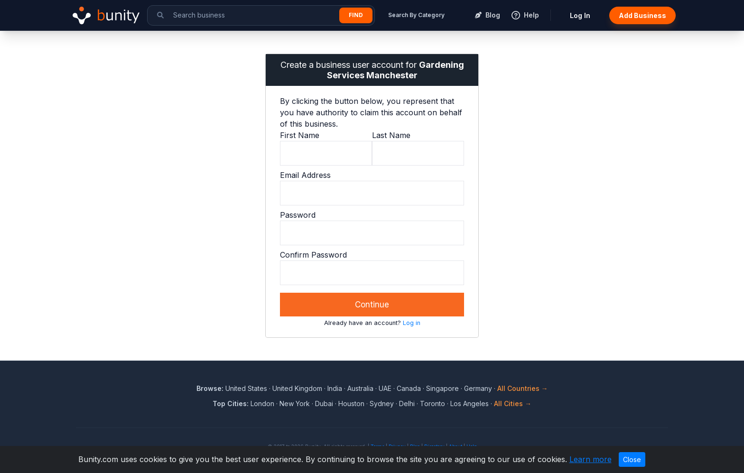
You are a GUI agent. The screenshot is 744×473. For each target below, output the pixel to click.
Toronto (432, 403)
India (334, 388)
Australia (360, 388)
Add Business (642, 15)
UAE (385, 388)
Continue (372, 304)
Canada (409, 388)
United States (246, 388)
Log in (411, 322)
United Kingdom (297, 388)
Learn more (590, 459)
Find (356, 15)
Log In (580, 15)
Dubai (324, 403)
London (262, 403)
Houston (351, 403)
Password (298, 215)
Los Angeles (469, 403)
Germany (478, 388)
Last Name (391, 135)
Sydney (382, 403)
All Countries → (522, 388)
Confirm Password (313, 255)
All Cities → (512, 403)
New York (294, 403)
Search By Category (416, 15)
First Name (299, 135)
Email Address (305, 175)
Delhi (407, 403)
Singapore (442, 388)
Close (632, 459)
